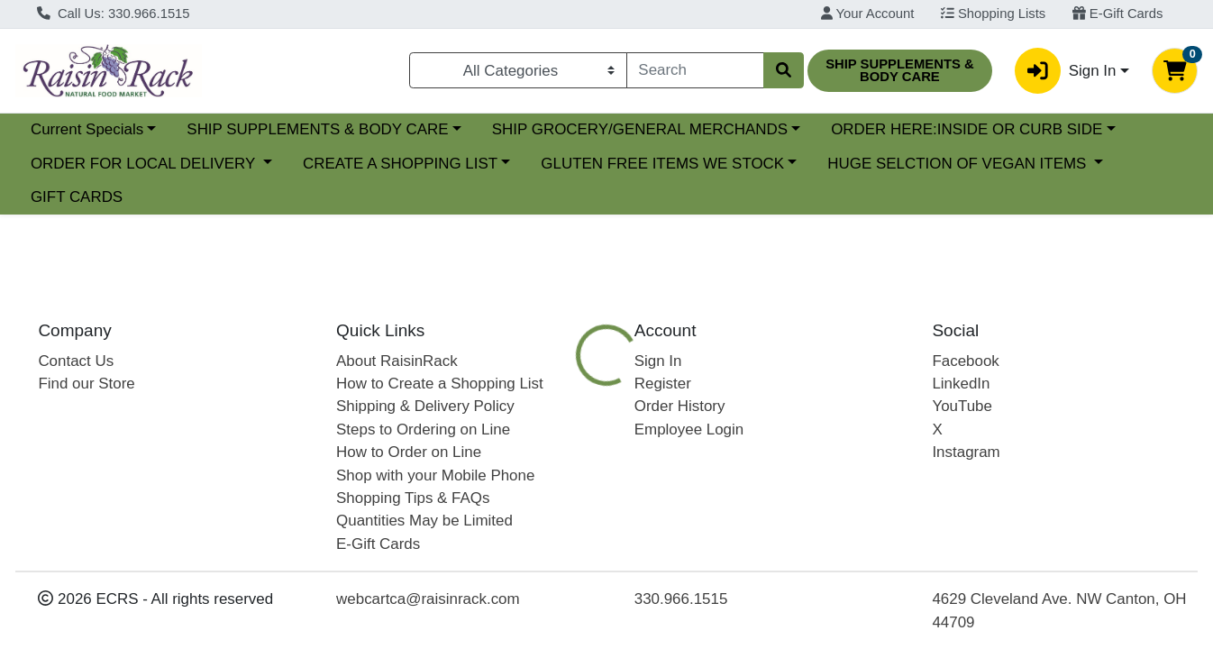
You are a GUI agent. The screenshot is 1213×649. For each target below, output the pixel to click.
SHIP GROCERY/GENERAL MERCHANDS (640, 129)
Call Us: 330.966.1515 (113, 13)
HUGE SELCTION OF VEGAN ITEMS (958, 163)
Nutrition (639, 480)
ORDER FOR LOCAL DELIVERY (145, 163)
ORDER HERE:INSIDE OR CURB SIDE (966, 129)
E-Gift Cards (1117, 13)
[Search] (695, 70)
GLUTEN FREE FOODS (950, 480)
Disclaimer (1090, 480)
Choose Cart (1042, 376)
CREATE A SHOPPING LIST (400, 163)
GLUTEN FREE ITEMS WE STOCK (662, 163)
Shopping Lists (993, 13)
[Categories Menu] (517, 70)
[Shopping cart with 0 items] (1175, 71)
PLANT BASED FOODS (772, 480)
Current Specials (87, 129)
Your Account (868, 13)
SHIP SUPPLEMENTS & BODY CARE (317, 129)
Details (557, 480)
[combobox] (695, 70)
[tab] (557, 480)
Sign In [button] (1065, 71)
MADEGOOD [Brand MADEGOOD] (738, 638)
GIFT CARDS (77, 197)
